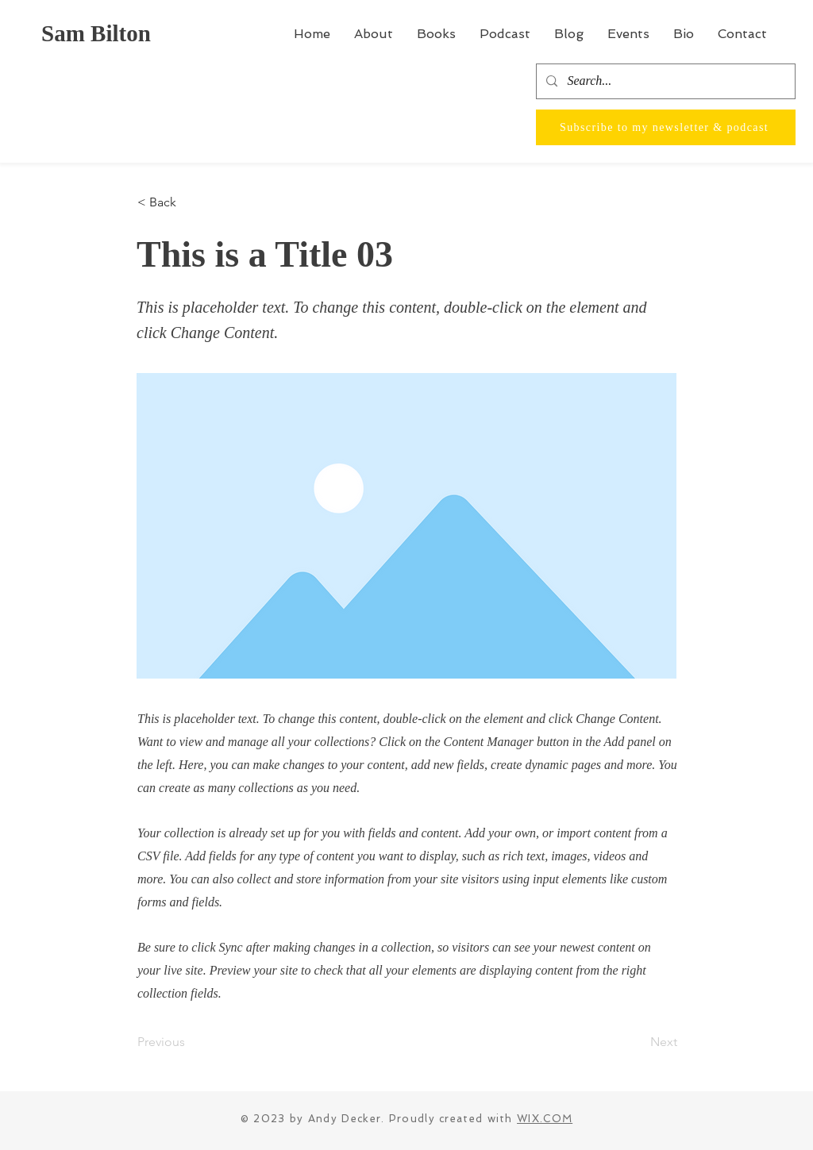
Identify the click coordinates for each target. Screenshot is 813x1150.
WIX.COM (544, 1119)
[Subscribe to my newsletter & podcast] (666, 127)
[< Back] (189, 202)
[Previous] (189, 1042)
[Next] (637, 1042)
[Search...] (664, 81)
